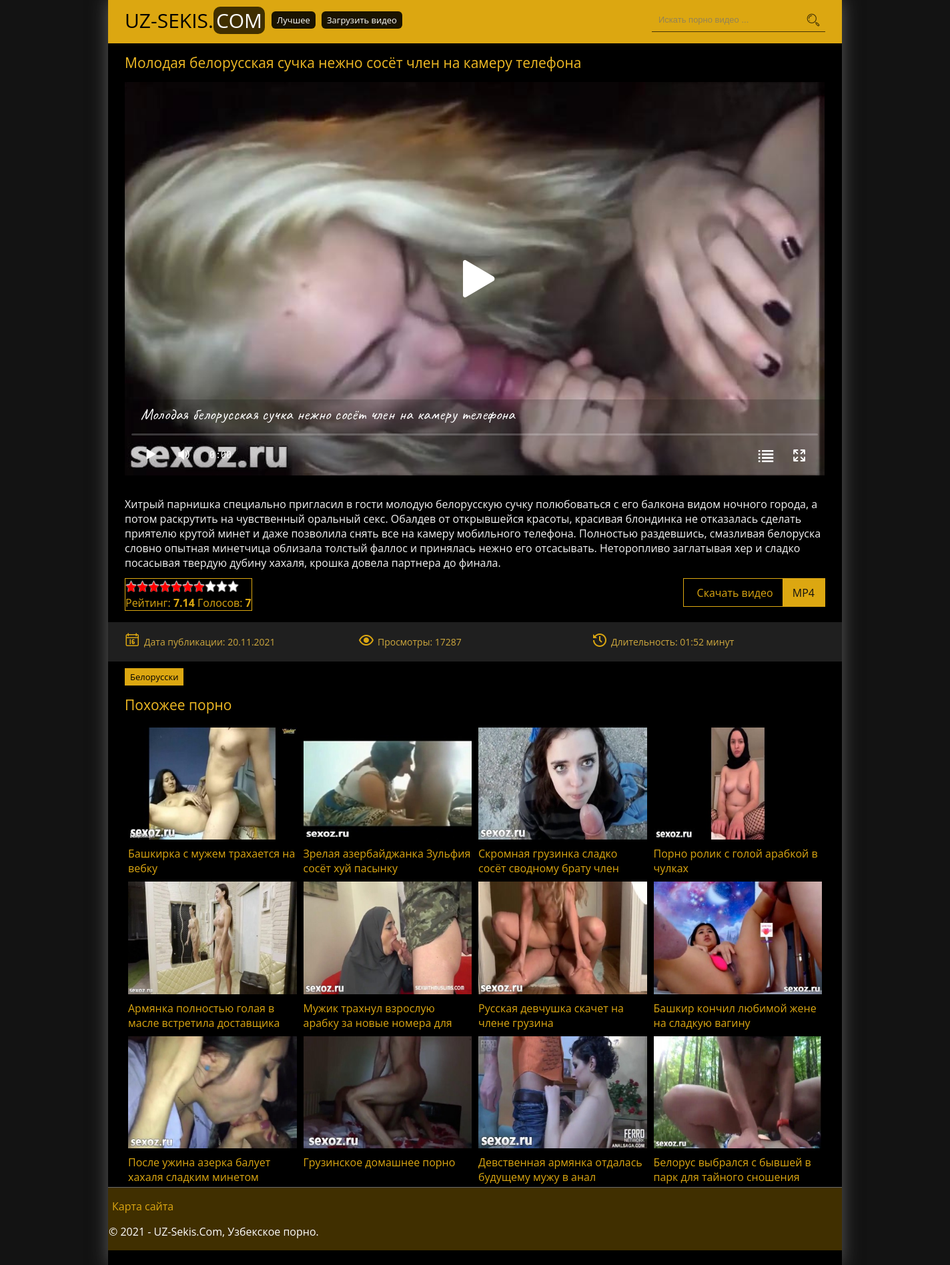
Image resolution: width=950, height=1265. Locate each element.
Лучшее (293, 20)
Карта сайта (142, 1206)
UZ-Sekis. (195, 20)
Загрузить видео (362, 20)
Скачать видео (754, 592)
